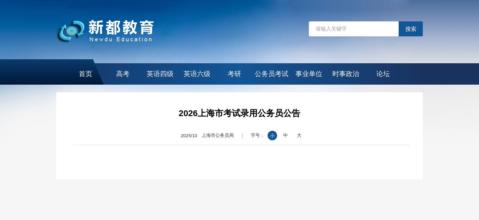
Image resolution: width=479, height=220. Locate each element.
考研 (234, 74)
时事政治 (345, 74)
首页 (85, 74)
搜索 (410, 29)
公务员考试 (271, 74)
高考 (123, 74)
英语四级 (160, 74)
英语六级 (197, 74)
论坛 (383, 74)
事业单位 (308, 74)
